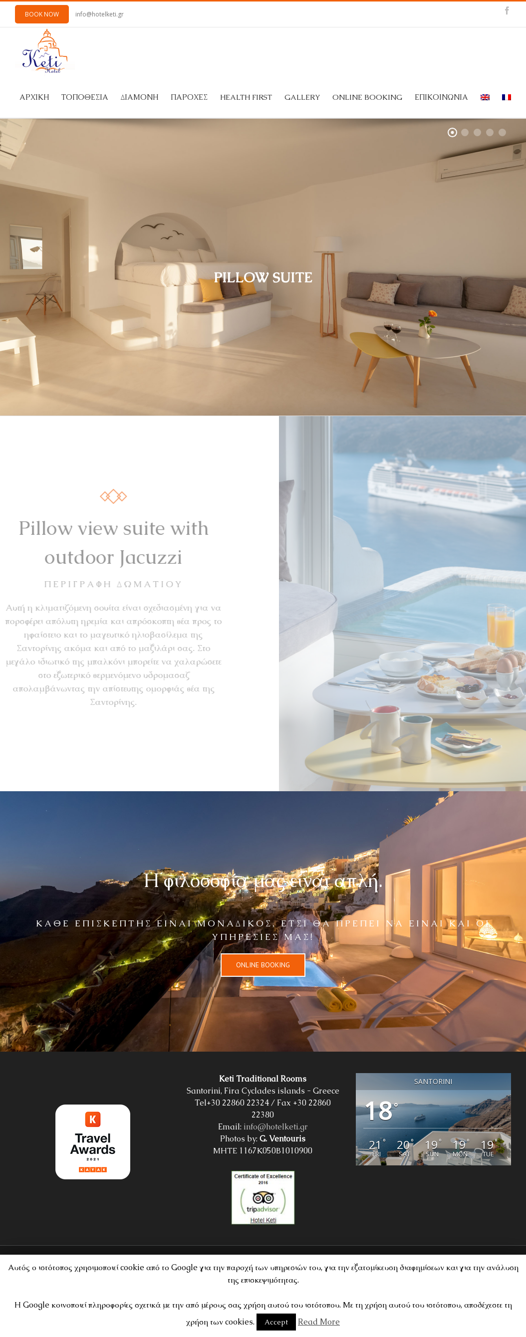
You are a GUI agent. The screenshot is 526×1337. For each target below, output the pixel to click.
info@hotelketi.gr (99, 14)
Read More (319, 1322)
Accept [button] (276, 1322)
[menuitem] (40, 97)
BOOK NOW (42, 14)
